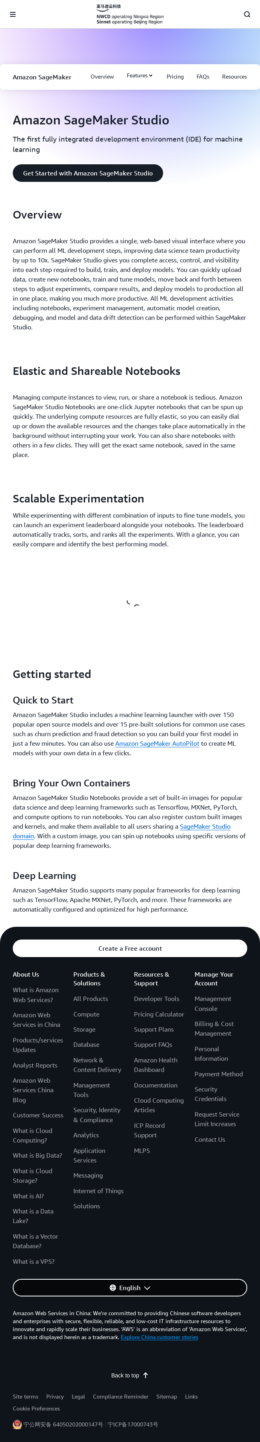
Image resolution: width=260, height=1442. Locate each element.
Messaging (88, 1175)
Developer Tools (156, 999)
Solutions (86, 1206)
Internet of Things (98, 1191)
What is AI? (28, 1196)
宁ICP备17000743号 (133, 1424)
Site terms (25, 1396)
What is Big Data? (37, 1155)
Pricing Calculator (159, 1014)
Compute (86, 1014)
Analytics (86, 1135)
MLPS (142, 1150)
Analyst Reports (35, 1065)
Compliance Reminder (120, 1396)
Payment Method (219, 1074)
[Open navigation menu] (12, 14)
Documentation (155, 1085)
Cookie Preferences (36, 1408)
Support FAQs (153, 1044)
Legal (78, 1396)
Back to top (130, 1375)
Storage (84, 1029)
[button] (102, 76)
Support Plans (154, 1029)
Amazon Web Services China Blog (33, 1090)
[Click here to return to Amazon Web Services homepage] (130, 14)
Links (191, 1396)
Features (137, 75)
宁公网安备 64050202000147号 (63, 1424)
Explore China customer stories (159, 1337)
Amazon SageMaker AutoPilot (157, 743)
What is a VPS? (34, 1261)
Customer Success (38, 1115)
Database (86, 1044)
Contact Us (210, 1139)
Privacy (55, 1396)
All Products (90, 999)
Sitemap (166, 1396)
